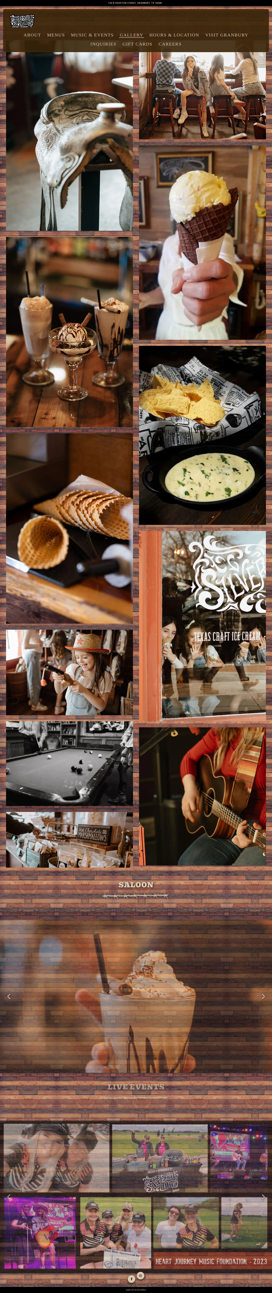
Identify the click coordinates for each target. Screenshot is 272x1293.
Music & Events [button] (92, 34)
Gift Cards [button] (138, 44)
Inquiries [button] (103, 44)
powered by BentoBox (136, 1290)
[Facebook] (131, 1278)
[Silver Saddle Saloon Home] (22, 21)
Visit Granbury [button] (226, 34)
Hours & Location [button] (174, 34)
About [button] (32, 34)
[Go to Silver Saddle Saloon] (135, 3)
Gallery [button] (131, 34)
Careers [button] (170, 44)
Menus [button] (56, 34)
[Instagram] (140, 1276)
